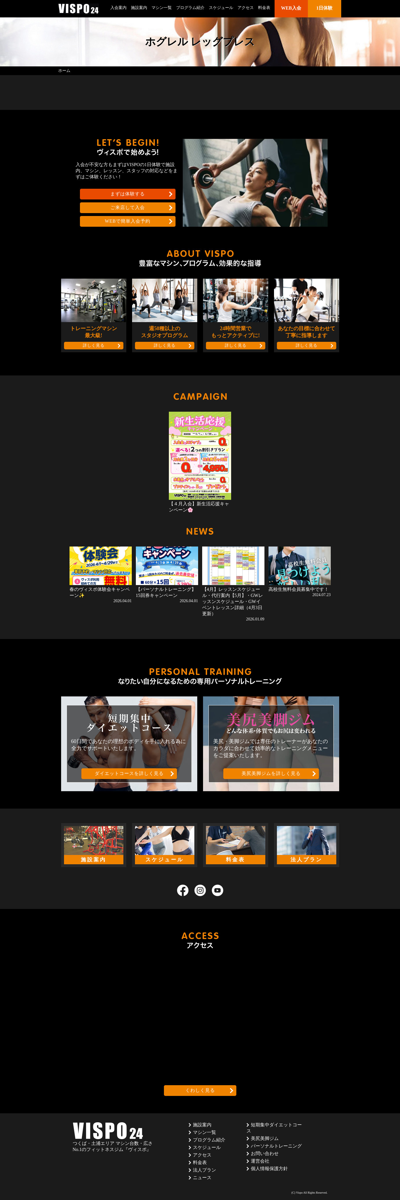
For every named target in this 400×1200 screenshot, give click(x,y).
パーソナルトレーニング (276, 1145)
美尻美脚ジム (265, 1138)
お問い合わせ (265, 1153)
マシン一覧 (161, 8)
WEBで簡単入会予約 (128, 221)
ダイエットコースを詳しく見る (129, 773)
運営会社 (260, 1161)
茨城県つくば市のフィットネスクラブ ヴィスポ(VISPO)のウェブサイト (78, 8)
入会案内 (118, 8)
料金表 (264, 8)
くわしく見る (200, 1090)
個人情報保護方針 (269, 1168)
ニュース (202, 1177)
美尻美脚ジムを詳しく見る (271, 773)
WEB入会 (291, 8)
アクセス (246, 8)
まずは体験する (127, 193)
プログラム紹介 (190, 8)
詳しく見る (94, 345)
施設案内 (139, 8)
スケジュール (221, 8)
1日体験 (324, 8)
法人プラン (204, 1170)
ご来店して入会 (127, 207)
